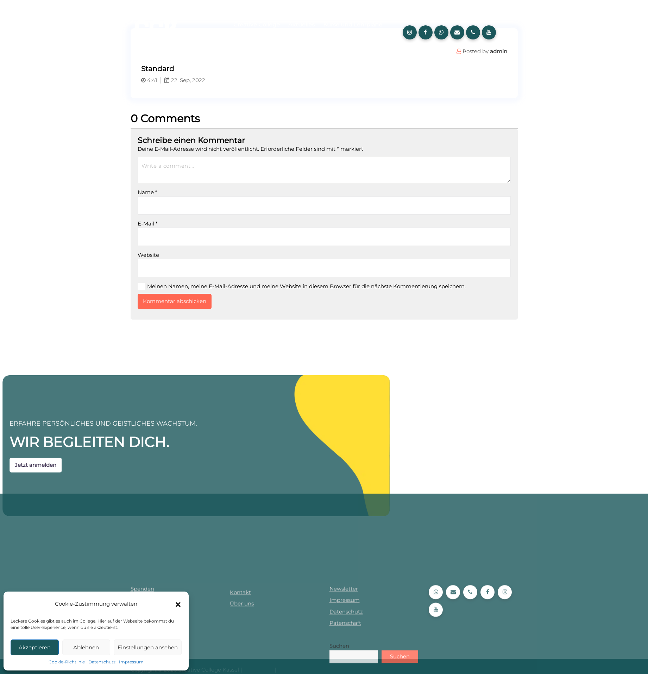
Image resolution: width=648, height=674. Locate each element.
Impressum (131, 661)
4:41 (171, 80)
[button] (178, 603)
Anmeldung (285, 40)
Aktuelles (301, 24)
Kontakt (240, 666)
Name (169, 192)
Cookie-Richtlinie (67, 661)
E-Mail (169, 223)
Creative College (256, 24)
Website (170, 255)
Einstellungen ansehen (148, 647)
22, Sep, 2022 (206, 80)
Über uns (246, 40)
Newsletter (343, 662)
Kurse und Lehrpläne (352, 24)
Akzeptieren (35, 647)
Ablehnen (86, 647)
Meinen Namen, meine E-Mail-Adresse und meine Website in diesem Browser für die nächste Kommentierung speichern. (328, 286)
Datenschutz (101, 661)
